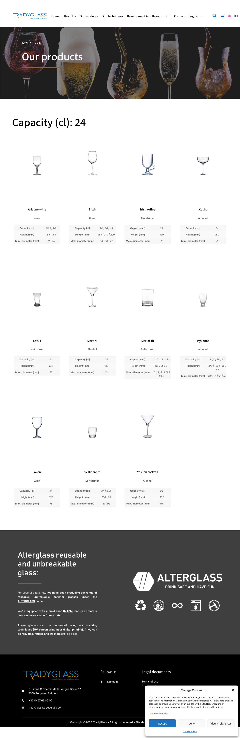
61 (215, 375)
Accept (162, 723)
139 (162, 234)
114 (106, 372)
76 (161, 241)
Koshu (203, 209)
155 (48, 234)
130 (51, 365)
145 (223, 365)
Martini (92, 341)
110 (157, 365)
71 (48, 241)
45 (111, 228)
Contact (179, 16)
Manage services (159, 713)
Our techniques (112, 16)
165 (54, 234)
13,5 (212, 359)
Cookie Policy (190, 731)
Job (167, 16)
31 (223, 359)
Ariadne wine (37, 209)
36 (106, 228)
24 (54, 228)
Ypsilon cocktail (147, 472)
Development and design (144, 16)
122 (216, 365)
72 (111, 241)
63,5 (156, 372)
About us (69, 16)
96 (217, 241)
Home (55, 16)
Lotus (37, 341)
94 (167, 365)
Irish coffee (147, 209)
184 (100, 234)
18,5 (48, 228)
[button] (233, 690)
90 (106, 241)
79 (166, 372)
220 (112, 234)
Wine (37, 218)
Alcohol (203, 218)
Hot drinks (147, 218)
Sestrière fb (92, 472)
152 (51, 497)
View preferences (220, 723)
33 (166, 359)
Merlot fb (147, 341)
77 (51, 372)
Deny (191, 723)
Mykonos (203, 341)
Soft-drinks (148, 349)
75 (53, 241)
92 (108, 503)
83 (101, 241)
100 (210, 365)
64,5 (161, 375)
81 (104, 503)
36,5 (108, 490)
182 (106, 365)
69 (224, 375)
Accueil (27, 42)
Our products (89, 16)
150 (217, 234)
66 (219, 375)
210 (106, 234)
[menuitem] (195, 16)
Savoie (37, 472)
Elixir (92, 209)
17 (156, 359)
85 (162, 365)
